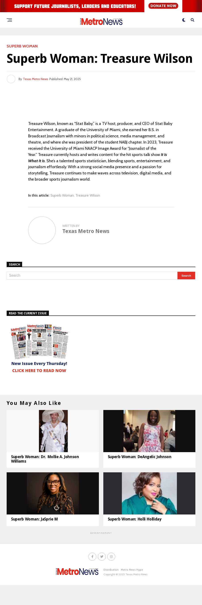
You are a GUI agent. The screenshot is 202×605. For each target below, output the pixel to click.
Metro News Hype (132, 589)
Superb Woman (62, 195)
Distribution (111, 589)
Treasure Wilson (87, 195)
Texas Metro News (35, 79)
